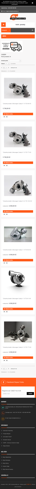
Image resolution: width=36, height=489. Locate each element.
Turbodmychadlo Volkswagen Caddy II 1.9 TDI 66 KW (17, 250)
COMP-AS (28, 484)
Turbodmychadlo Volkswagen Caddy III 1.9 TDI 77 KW (17, 347)
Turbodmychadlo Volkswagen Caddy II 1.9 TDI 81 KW (17, 298)
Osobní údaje (6, 466)
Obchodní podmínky (8, 430)
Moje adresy (6, 463)
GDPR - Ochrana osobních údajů (11, 442)
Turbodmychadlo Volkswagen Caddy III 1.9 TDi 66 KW (17, 103)
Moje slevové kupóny (8, 469)
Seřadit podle (4, 60)
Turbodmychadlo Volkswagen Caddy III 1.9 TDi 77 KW (17, 152)
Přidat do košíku (8, 114)
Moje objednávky (7, 457)
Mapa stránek (6, 445)
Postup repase (6, 433)
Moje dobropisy (6, 460)
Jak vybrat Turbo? (7, 436)
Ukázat (3, 63)
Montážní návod (7, 439)
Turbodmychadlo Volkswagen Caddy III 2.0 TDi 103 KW (17, 201)
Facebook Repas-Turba (3, 382)
